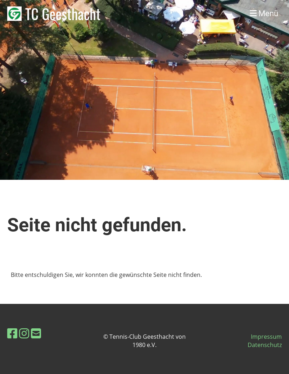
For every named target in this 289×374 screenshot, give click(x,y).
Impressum (266, 337)
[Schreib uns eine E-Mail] (36, 333)
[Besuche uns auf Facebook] (12, 333)
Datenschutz (265, 345)
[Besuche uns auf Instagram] (24, 333)
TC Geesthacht (62, 14)
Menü (264, 13)
